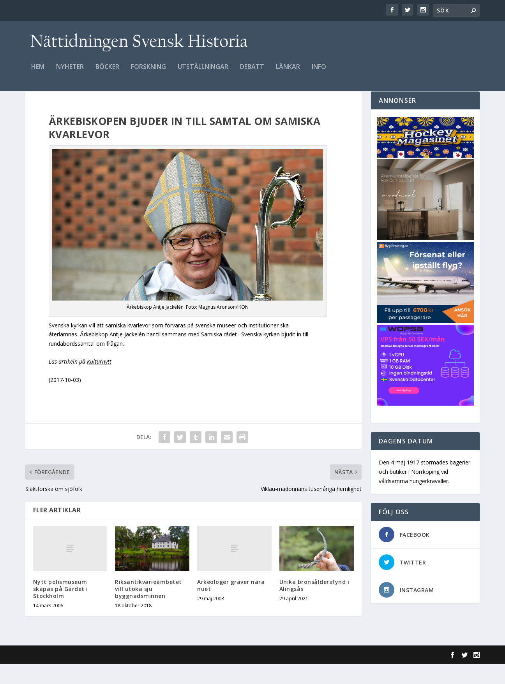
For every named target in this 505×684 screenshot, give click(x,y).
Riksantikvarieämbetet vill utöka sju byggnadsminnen (148, 609)
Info (319, 72)
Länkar (288, 72)
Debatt (252, 72)
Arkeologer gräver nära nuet (231, 605)
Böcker (107, 72)
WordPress (152, 675)
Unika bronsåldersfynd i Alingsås (314, 605)
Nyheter (70, 72)
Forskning (148, 72)
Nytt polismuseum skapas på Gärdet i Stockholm (60, 609)
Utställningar (203, 72)
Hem (37, 72)
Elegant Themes (79, 675)
